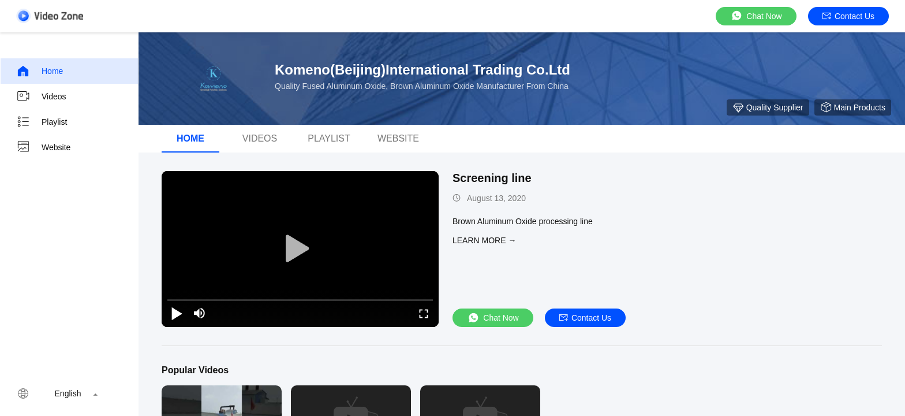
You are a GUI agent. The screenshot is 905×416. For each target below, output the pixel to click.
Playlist (41, 122)
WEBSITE (398, 138)
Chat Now (755, 16)
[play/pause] (176, 313)
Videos (41, 96)
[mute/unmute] (199, 313)
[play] (300, 249)
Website (43, 147)
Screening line (492, 178)
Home (39, 71)
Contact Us (848, 16)
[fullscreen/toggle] (423, 313)
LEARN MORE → (484, 240)
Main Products (852, 107)
